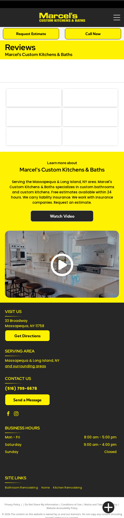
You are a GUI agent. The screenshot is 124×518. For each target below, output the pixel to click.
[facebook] (8, 414)
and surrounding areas (25, 366)
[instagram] (16, 414)
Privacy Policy (12, 504)
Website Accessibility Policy (62, 508)
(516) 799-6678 (21, 388)
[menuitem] (23, 488)
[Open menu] (116, 17)
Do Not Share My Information (42, 504)
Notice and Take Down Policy (100, 504)
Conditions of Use (71, 504)
